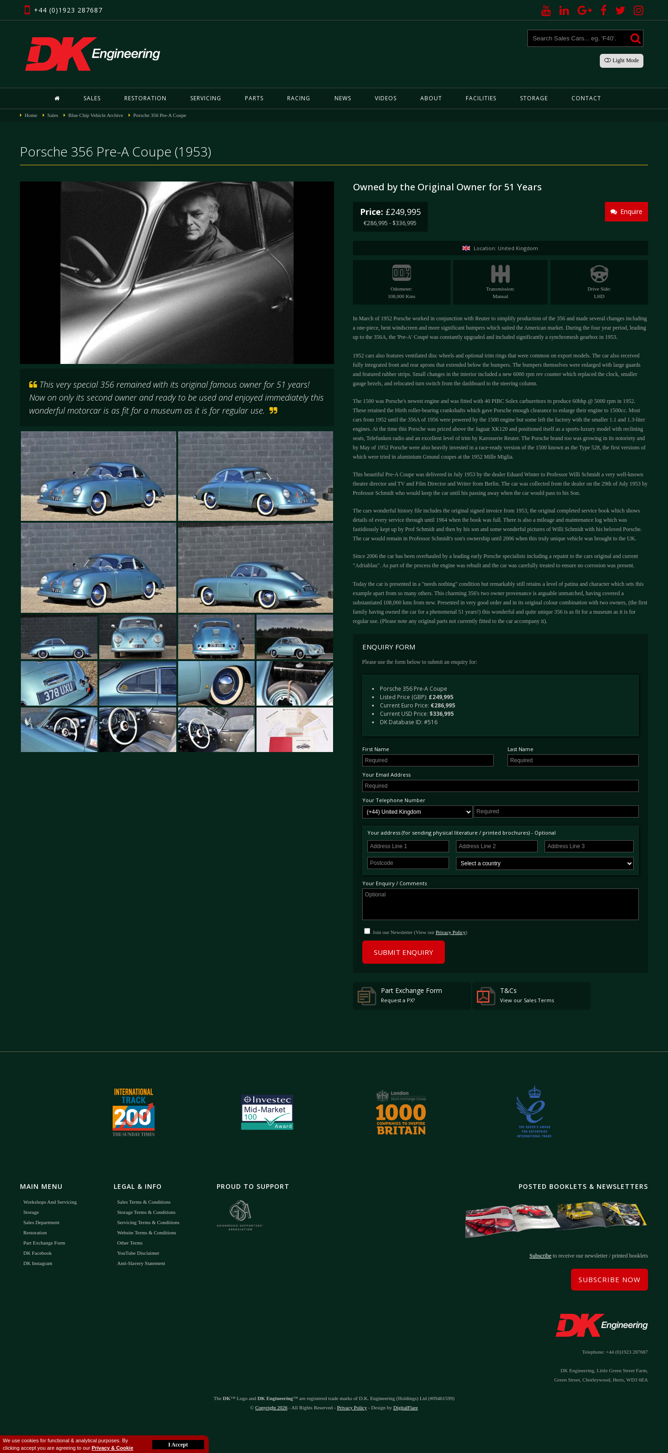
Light (621, 60)
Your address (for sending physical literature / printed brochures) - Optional (461, 832)
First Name (375, 749)
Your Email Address (386, 774)
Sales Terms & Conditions (143, 1202)
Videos (386, 98)
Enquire (626, 211)
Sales (92, 98)
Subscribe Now (609, 1279)
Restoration (145, 98)
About (431, 98)
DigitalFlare (405, 1407)
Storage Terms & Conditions (146, 1212)
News (342, 98)
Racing (298, 98)
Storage (534, 98)
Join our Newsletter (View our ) (420, 932)
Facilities (481, 98)
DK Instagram (37, 1263)
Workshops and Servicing (50, 1202)
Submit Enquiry (403, 952)
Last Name (520, 749)
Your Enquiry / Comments (394, 883)
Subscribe (540, 1255)
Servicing (205, 98)
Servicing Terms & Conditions (148, 1222)
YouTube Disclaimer (138, 1253)
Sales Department (41, 1222)
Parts (254, 98)
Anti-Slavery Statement (141, 1263)
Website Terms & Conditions (146, 1232)
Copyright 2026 (271, 1407)
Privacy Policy (450, 932)
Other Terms (129, 1242)
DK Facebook (37, 1253)
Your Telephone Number (393, 800)
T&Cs (515, 995)
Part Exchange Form (400, 995)
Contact (586, 98)
